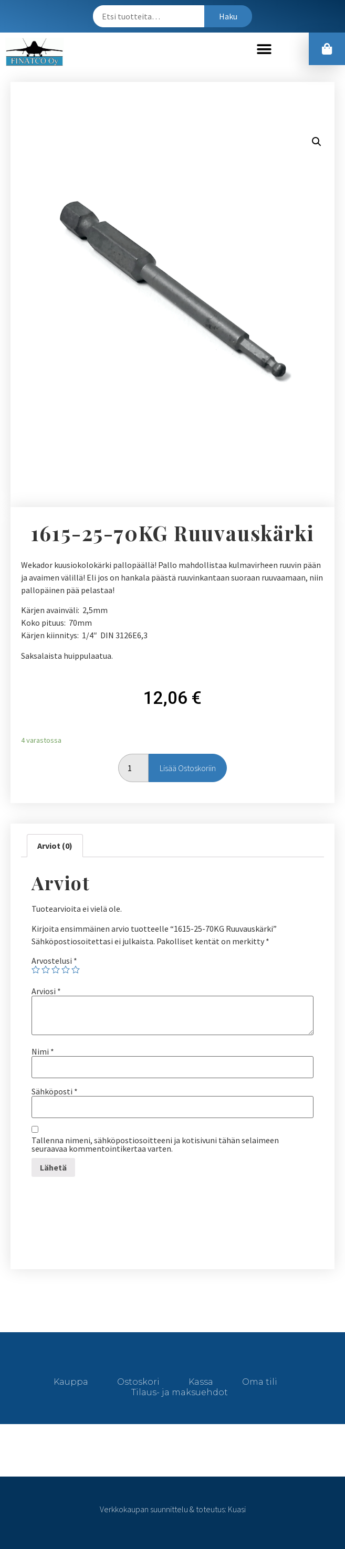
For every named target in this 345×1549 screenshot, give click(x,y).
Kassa (201, 1382)
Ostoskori (138, 1382)
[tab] (55, 845)
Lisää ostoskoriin (188, 768)
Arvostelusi (54, 960)
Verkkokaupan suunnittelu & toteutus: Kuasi (173, 1509)
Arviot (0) (54, 845)
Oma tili (259, 1382)
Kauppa (71, 1382)
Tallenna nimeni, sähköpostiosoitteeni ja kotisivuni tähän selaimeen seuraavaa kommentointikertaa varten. (155, 1144)
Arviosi (46, 991)
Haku (228, 16)
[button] (264, 49)
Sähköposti (55, 1091)
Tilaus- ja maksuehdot (179, 1392)
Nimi (43, 1051)
